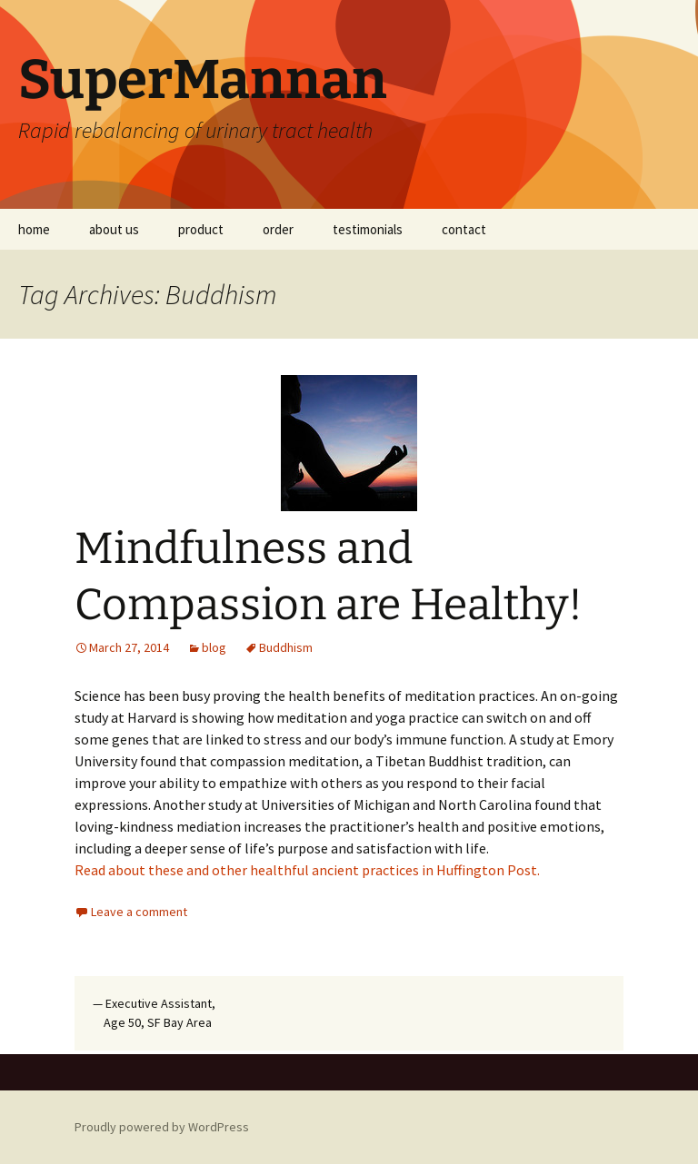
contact (464, 229)
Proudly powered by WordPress (162, 1127)
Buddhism (286, 647)
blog (214, 647)
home (34, 229)
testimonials (368, 229)
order (278, 229)
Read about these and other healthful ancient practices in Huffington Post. (307, 870)
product (201, 229)
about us (114, 229)
